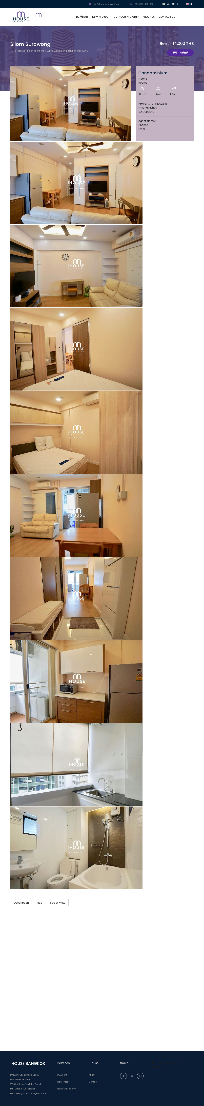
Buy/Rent (62, 1074)
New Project (63, 1081)
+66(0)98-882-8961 (142, 4)
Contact (93, 1081)
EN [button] (189, 4)
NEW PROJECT (101, 17)
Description (21, 903)
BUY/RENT (82, 17)
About (92, 1074)
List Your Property (66, 1088)
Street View (57, 903)
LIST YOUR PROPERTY (126, 17)
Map (39, 903)
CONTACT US (167, 17)
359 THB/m (180, 52)
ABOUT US (149, 17)
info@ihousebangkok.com (105, 4)
